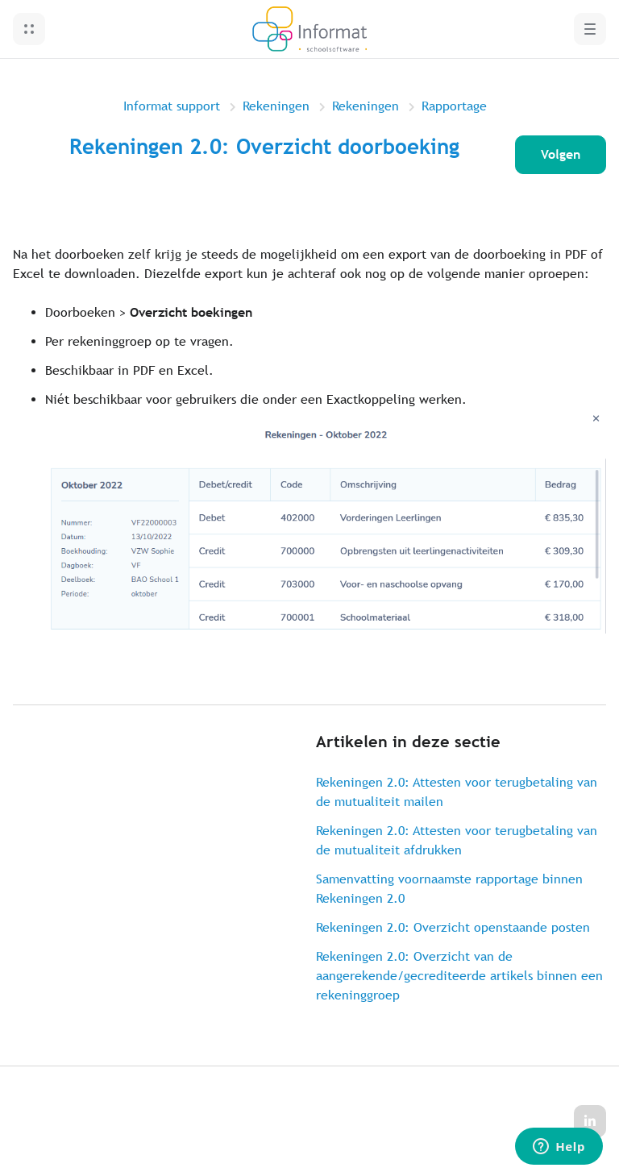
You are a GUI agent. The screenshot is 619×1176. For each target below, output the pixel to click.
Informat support (171, 106)
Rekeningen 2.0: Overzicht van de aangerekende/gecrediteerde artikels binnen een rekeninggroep (459, 976)
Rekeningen (276, 106)
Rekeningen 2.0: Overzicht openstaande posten (453, 927)
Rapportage (454, 106)
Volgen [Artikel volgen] (560, 154)
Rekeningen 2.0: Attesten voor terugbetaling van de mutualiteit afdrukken (456, 840)
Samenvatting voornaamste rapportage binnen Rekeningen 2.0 (449, 888)
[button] (29, 29)
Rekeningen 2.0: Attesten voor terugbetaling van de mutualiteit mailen (456, 792)
